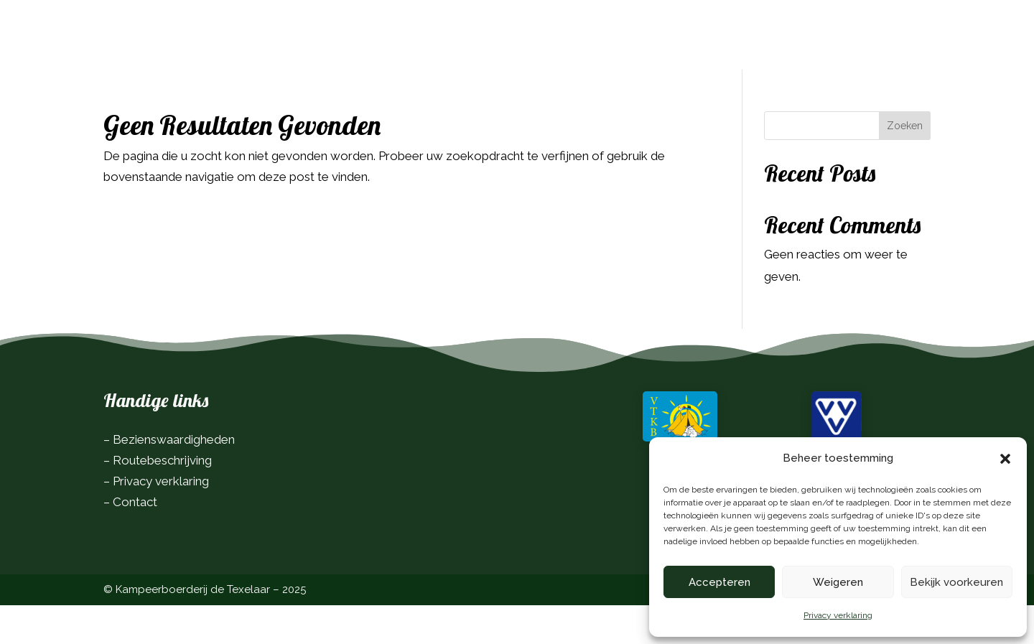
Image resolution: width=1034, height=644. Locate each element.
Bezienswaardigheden (174, 478)
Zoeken (905, 164)
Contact (135, 540)
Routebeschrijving (162, 499)
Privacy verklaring (838, 615)
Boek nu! (890, 29)
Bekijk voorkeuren (956, 582)
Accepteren (719, 582)
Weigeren (838, 582)
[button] (1005, 459)
